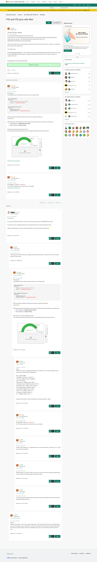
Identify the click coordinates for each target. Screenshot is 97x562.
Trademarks (88, 553)
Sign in (79, 4)
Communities (44, 1)
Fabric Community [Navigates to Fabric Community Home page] (20, 2)
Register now (86, 10)
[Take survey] (69, 50)
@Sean (17, 369)
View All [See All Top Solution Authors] (67, 92)
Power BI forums (11, 15)
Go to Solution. (35, 65)
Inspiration (33, 1)
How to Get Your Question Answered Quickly (74, 63)
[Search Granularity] (54, 8)
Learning (55, 1)
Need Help (13, 70)
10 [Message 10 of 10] (20, 453)
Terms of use (81, 553)
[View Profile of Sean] (12, 85)
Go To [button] (88, 5)
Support (60, 1)
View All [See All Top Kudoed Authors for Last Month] (67, 119)
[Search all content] (75, 8)
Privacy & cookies (74, 553)
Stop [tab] (79, 53)
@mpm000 (11, 93)
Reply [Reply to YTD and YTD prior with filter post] (58, 73)
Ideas (39, 1)
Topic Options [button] (56, 22)
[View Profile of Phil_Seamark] (17, 212)
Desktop (42, 15)
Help (83, 4)
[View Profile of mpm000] (12, 28)
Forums (27, 1)
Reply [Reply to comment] (58, 167)
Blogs (50, 1)
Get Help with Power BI (31, 15)
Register (74, 4)
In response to (11, 88)
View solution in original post (13, 160)
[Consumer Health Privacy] (23, 558)
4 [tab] (77, 53)
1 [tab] (75, 53)
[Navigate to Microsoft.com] (9, 2)
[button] (49, 22)
